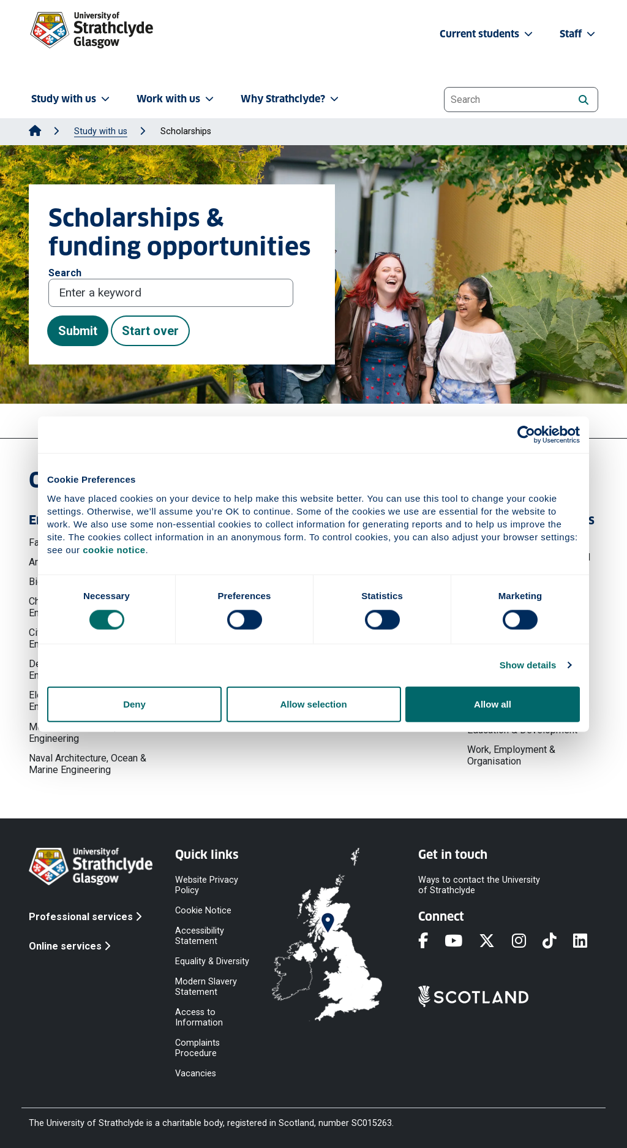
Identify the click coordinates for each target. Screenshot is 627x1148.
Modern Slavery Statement (206, 986)
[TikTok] (558, 941)
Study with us (100, 131)
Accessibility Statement (199, 935)
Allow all (492, 703)
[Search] (583, 99)
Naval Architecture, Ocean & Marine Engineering (87, 764)
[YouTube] (462, 941)
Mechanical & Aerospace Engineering (82, 732)
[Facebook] (431, 941)
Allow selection (313, 703)
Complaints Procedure (197, 1047)
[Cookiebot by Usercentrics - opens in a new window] (526, 435)
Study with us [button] (71, 99)
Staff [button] (579, 34)
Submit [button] (77, 330)
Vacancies (195, 1073)
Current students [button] (487, 34)
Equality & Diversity (212, 961)
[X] (495, 941)
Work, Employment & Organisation (511, 755)
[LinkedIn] (588, 941)
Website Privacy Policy (206, 884)
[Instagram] (527, 941)
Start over (150, 330)
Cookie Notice (203, 910)
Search (64, 273)
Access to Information (199, 1016)
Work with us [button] (176, 99)
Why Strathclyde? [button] (291, 99)
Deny (134, 703)
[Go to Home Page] (35, 131)
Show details (528, 665)
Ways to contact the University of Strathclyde (479, 884)
